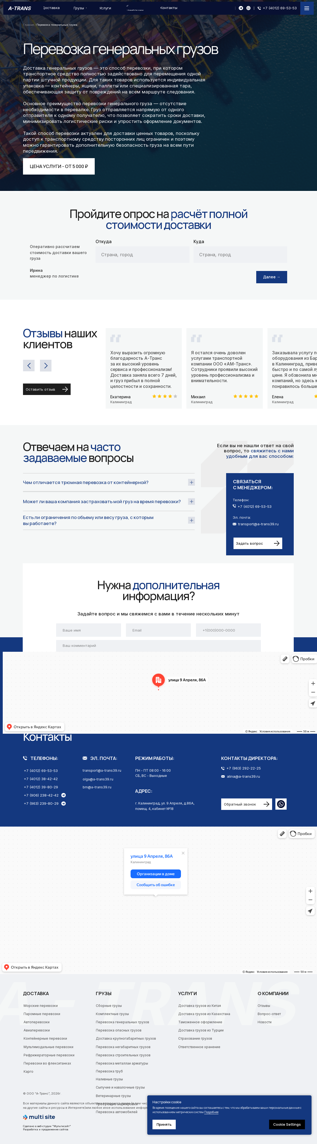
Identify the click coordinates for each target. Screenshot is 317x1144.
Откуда (103, 241)
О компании (273, 993)
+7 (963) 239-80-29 (41, 803)
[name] (88, 629)
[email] (158, 629)
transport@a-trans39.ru (258, 524)
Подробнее (211, 1112)
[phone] (228, 629)
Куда (199, 241)
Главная (29, 24)
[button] (258, 543)
